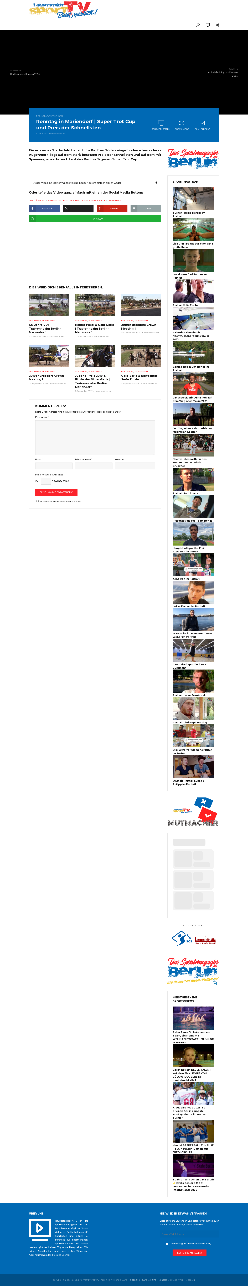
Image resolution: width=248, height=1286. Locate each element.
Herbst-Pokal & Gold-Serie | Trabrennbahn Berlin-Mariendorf (94, 328)
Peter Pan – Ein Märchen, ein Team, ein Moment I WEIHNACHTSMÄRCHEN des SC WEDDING (193, 1037)
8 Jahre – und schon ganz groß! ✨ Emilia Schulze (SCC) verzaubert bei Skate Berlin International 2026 (193, 1184)
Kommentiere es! (57, 133)
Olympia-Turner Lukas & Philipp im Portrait (188, 782)
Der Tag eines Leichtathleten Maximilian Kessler (192, 430)
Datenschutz (149, 1280)
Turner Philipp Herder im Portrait (189, 214)
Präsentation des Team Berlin (192, 520)
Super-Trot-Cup (97, 200)
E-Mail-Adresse (83, 459)
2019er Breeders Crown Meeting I (46, 377)
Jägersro (40, 200)
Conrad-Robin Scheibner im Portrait (191, 368)
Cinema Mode (181, 125)
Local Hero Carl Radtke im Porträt (190, 276)
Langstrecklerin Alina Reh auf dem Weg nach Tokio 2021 (192, 399)
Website (119, 459)
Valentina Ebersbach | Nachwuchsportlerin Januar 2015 (191, 336)
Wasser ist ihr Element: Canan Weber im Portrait (192, 635)
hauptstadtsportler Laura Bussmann (189, 666)
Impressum (164, 1280)
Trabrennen (56, 116)
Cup (31, 200)
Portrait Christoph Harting (190, 722)
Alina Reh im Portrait (186, 578)
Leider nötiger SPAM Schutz (49, 474)
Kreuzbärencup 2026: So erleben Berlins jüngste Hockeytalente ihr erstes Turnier (189, 1112)
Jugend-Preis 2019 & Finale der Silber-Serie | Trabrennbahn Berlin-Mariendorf (92, 381)
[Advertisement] (178, 7)
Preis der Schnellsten (75, 200)
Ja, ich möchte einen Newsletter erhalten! (58, 501)
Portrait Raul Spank (185, 493)
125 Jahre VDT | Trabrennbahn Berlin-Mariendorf (45, 328)
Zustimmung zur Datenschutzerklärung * (189, 1243)
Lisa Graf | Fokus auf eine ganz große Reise (193, 245)
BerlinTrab (42, 116)
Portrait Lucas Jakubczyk (189, 695)
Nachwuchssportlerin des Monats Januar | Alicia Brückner (189, 463)
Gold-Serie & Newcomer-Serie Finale (139, 377)
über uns (135, 1280)
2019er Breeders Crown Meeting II (138, 326)
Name (39, 459)
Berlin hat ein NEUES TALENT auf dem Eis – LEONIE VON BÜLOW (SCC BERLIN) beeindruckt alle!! (192, 1075)
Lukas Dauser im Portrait (189, 606)
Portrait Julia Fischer (186, 305)
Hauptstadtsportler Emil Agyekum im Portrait (188, 550)
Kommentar (42, 417)
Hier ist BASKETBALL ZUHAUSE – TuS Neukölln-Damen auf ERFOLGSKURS (193, 1149)
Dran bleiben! (202, 125)
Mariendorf (54, 200)
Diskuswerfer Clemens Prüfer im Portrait (192, 751)
